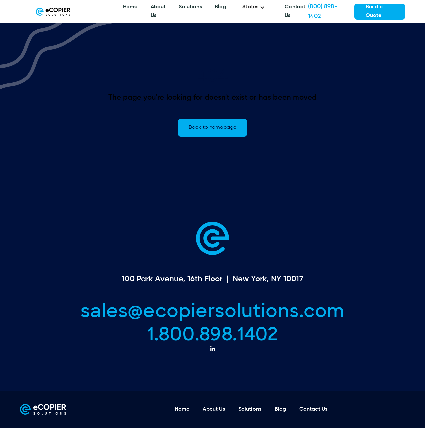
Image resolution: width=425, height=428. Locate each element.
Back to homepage (212, 127)
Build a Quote (374, 11)
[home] (53, 11)
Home (130, 7)
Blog (220, 7)
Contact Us (295, 11)
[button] (255, 7)
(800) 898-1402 (322, 11)
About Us (158, 11)
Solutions (190, 7)
